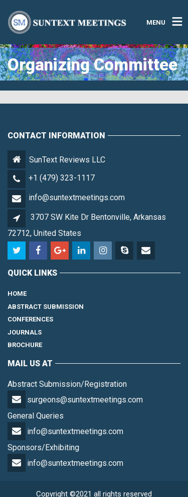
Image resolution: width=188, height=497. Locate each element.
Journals (25, 332)
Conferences (30, 319)
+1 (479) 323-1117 (62, 178)
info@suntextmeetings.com (77, 197)
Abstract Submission (46, 306)
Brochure (25, 345)
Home (17, 293)
